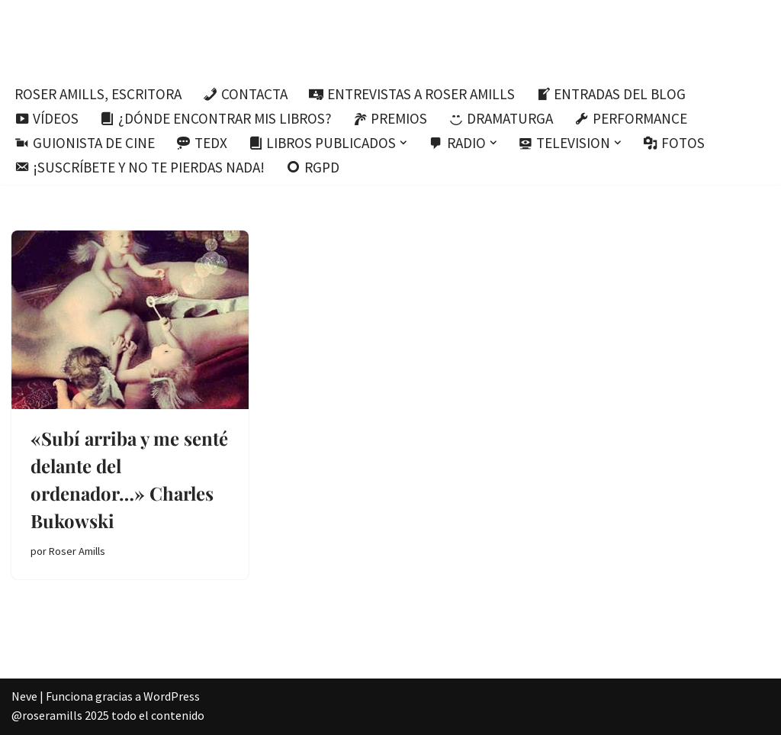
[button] (403, 143)
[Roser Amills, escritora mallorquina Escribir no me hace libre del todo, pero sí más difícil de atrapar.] (391, 38)
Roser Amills (77, 551)
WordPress (171, 696)
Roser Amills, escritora (98, 94)
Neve (24, 696)
